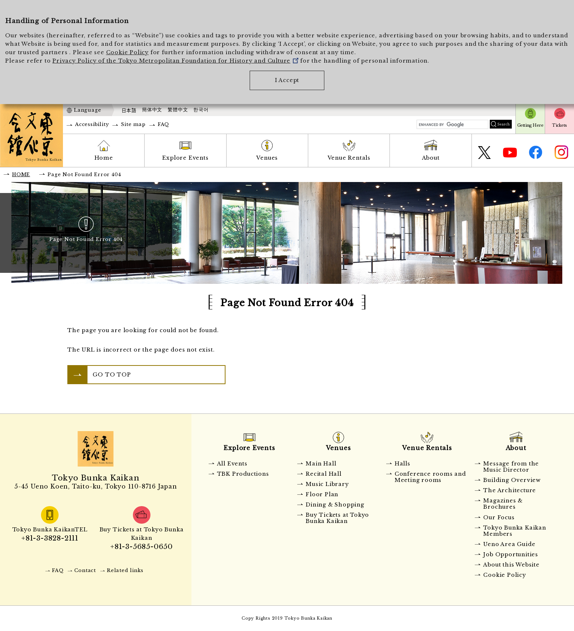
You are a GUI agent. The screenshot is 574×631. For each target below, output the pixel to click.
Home (103, 158)
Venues (267, 158)
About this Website (511, 564)
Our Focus (498, 517)
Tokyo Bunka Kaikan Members (514, 530)
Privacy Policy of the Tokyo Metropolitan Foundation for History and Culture (175, 60)
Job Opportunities (510, 554)
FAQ (163, 124)
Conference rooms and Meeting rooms (430, 477)
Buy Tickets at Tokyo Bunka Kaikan (337, 518)
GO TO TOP (112, 374)
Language (87, 110)
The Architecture (509, 490)
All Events (232, 463)
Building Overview (512, 480)
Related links (125, 570)
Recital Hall (324, 474)
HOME (21, 174)
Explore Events (185, 158)
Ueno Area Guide (509, 544)
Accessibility (92, 124)
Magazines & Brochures (503, 503)
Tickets (559, 125)
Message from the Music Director (511, 466)
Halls (402, 463)
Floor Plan (322, 494)
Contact (85, 570)
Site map (133, 124)
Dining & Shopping (335, 504)
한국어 (200, 109)
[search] (453, 124)
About (431, 158)
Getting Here (530, 125)
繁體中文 (178, 109)
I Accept (287, 80)
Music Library (327, 484)
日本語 (129, 110)
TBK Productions (243, 474)
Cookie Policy (127, 52)
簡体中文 (152, 109)
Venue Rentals (349, 158)
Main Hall (321, 463)
